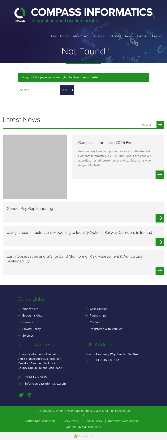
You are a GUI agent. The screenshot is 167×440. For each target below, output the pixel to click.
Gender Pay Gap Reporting (30, 209)
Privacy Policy (31, 329)
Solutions (115, 36)
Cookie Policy (93, 420)
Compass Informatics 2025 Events (108, 143)
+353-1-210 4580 (32, 377)
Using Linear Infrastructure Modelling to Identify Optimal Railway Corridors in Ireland (79, 233)
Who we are (80, 36)
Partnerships (98, 315)
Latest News (21, 119)
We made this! (83, 436)
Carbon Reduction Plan (40, 420)
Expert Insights (32, 315)
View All (152, 124)
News (129, 36)
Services (98, 36)
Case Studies (59, 36)
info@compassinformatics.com (42, 384)
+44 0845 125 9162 (102, 360)
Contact (157, 36)
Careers (142, 36)
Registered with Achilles (106, 329)
